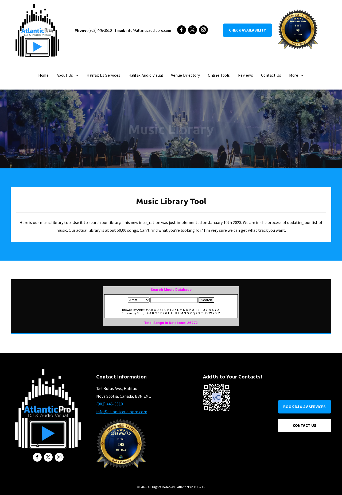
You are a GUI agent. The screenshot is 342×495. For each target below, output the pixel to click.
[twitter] (192, 30)
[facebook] (181, 30)
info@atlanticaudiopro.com (148, 30)
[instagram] (203, 30)
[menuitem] (43, 75)
